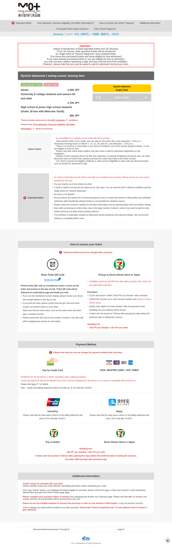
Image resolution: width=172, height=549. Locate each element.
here (34, 384)
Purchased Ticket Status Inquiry (71, 29)
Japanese (58, 34)
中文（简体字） (82, 34)
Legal (119, 529)
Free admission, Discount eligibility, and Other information (64, 23)
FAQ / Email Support (104, 29)
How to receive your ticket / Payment (116, 23)
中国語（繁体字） (101, 34)
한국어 (115, 34)
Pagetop (168, 540)
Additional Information (150, 23)
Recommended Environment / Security (50, 529)
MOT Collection (58, 120)
